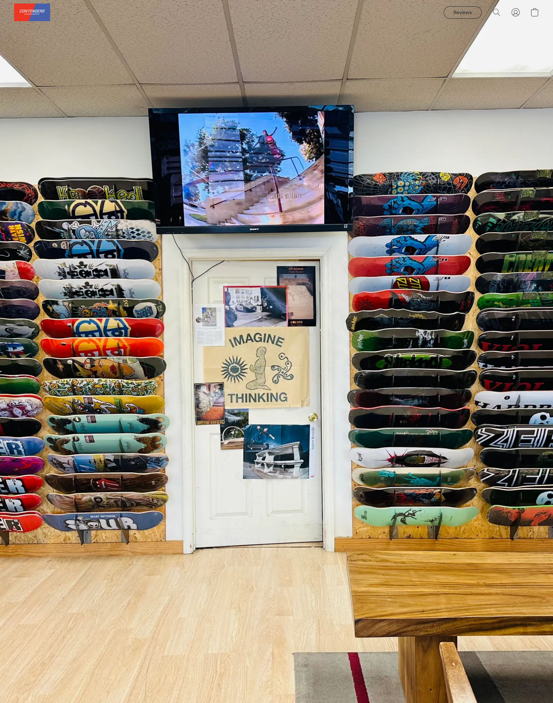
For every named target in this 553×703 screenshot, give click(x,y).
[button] (32, 12)
